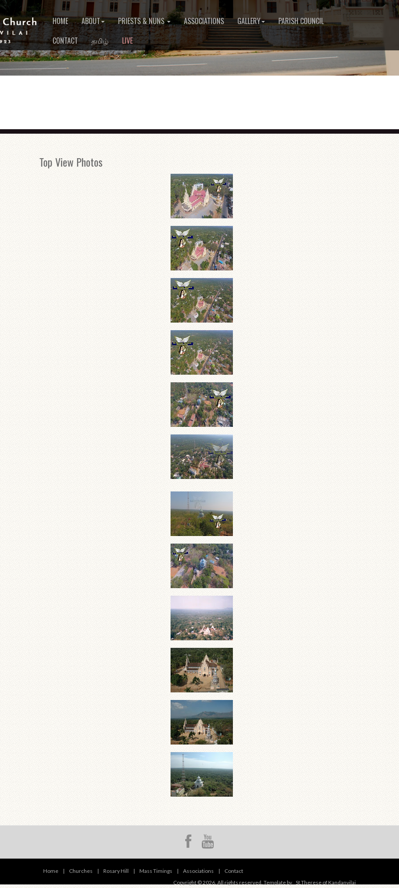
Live (127, 40)
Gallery (251, 21)
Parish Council (301, 21)
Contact (65, 40)
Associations (204, 21)
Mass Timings (155, 871)
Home (60, 21)
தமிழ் (100, 40)
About (93, 21)
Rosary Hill (116, 871)
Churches (81, 871)
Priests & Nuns (144, 21)
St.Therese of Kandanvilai (326, 882)
